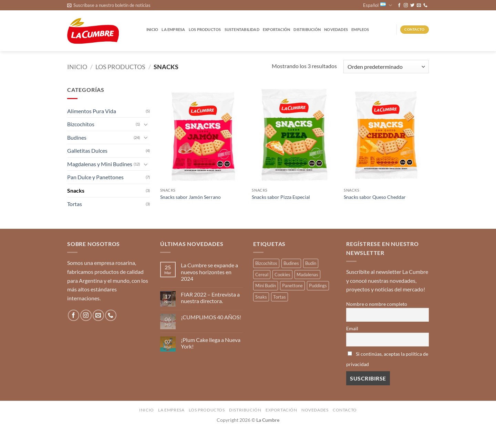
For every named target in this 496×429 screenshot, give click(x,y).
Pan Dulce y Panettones (95, 177)
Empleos (360, 29)
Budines (76, 137)
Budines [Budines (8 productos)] (291, 263)
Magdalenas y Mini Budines (99, 164)
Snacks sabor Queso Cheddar (375, 197)
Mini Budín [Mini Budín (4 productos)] (265, 285)
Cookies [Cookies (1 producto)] (282, 274)
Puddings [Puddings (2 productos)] (318, 285)
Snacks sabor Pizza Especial (281, 197)
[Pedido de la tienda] (386, 66)
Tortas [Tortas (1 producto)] (279, 297)
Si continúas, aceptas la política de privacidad (387, 359)
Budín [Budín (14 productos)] (310, 263)
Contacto (345, 409)
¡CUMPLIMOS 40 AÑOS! (211, 317)
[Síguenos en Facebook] (399, 5)
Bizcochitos (80, 124)
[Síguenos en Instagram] (406, 5)
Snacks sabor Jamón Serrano (190, 197)
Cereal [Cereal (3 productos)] (261, 274)
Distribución (307, 29)
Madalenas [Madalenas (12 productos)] (307, 274)
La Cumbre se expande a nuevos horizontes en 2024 (209, 271)
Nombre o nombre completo (376, 304)
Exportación (276, 29)
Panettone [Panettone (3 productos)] (292, 285)
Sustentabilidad (242, 29)
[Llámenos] (425, 5)
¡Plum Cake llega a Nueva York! (210, 343)
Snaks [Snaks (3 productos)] (261, 297)
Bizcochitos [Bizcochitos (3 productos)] (266, 263)
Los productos (205, 29)
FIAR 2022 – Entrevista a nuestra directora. (210, 297)
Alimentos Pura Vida (91, 111)
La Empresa (173, 29)
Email (352, 328)
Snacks (75, 190)
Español (377, 5)
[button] (109, 5)
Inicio (152, 29)
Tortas (74, 204)
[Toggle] (146, 124)
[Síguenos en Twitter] (412, 5)
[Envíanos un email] (419, 5)
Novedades (336, 29)
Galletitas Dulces (87, 150)
